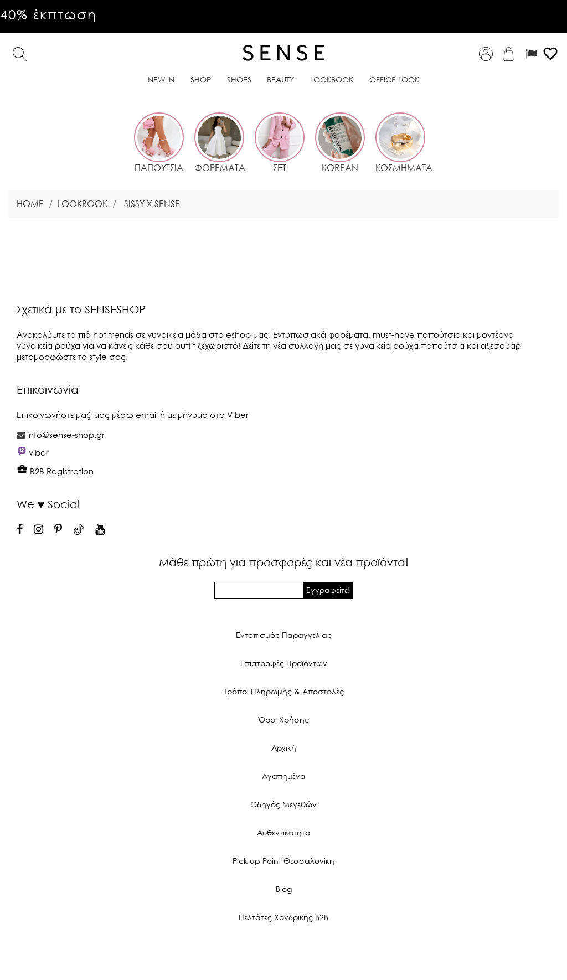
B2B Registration (55, 471)
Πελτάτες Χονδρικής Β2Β (283, 917)
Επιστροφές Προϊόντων (283, 663)
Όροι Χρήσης (284, 719)
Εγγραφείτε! (328, 590)
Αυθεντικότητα (284, 832)
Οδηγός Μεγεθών (283, 804)
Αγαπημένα (284, 776)
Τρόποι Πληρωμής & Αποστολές (284, 691)
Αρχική (283, 747)
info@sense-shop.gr (66, 434)
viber (39, 452)
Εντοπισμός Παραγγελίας (284, 635)
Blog (284, 889)
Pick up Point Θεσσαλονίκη (283, 860)
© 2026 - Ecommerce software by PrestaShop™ (283, 954)
